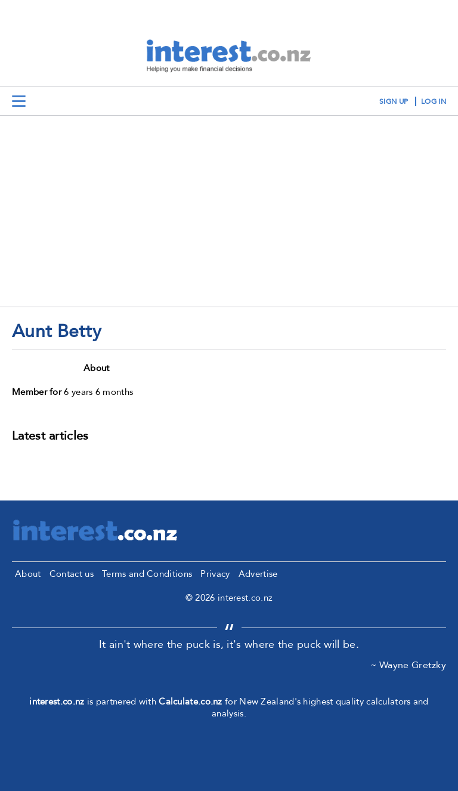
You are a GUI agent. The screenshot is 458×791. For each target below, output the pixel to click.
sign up (393, 101)
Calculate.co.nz (190, 701)
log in (433, 101)
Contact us (71, 574)
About (28, 574)
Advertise (258, 574)
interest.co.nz (56, 701)
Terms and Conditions (147, 574)
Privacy (215, 574)
